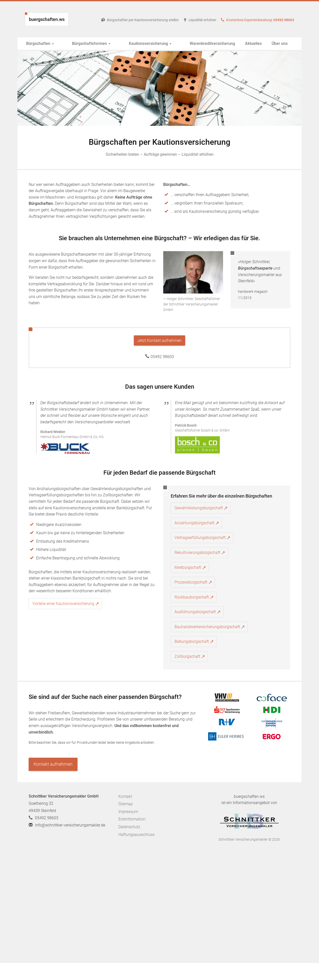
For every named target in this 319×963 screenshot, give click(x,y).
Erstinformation (132, 819)
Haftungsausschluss (136, 834)
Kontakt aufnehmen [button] (53, 764)
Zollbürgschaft (187, 656)
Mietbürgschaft (187, 567)
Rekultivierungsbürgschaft (197, 552)
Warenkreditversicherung (187, 43)
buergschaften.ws (47, 19)
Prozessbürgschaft (190, 582)
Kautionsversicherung (133, 43)
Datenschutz (129, 826)
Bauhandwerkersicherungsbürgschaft (207, 626)
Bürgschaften (40, 43)
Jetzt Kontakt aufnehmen (159, 340)
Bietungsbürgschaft (191, 641)
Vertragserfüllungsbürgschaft (200, 537)
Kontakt (125, 796)
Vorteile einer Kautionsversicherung (63, 603)
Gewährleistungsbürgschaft (198, 508)
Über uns (255, 43)
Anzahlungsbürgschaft (194, 522)
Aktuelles (228, 43)
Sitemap (125, 804)
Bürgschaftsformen (83, 43)
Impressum (128, 811)
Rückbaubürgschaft (191, 597)
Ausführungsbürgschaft (195, 611)
